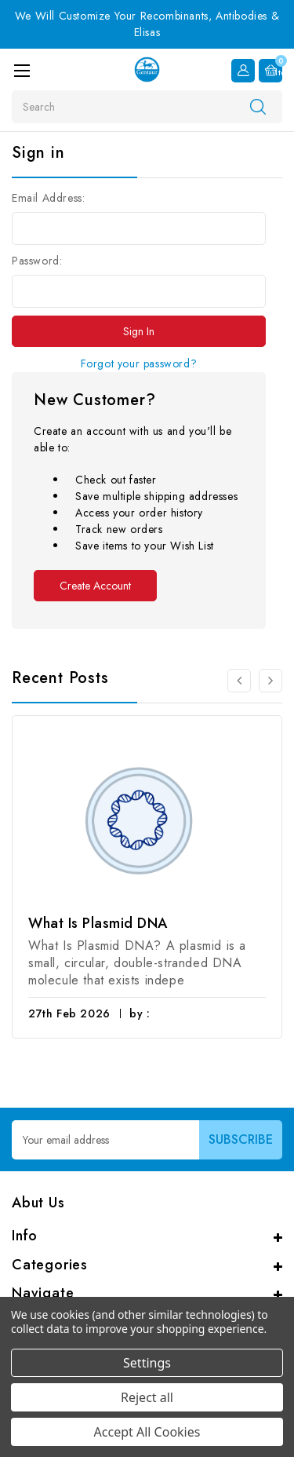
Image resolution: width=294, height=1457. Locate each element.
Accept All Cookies (147, 1432)
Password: (37, 260)
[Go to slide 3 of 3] (239, 680)
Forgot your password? (139, 363)
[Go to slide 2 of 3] (270, 680)
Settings (147, 1362)
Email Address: (48, 198)
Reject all (147, 1397)
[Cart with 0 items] (270, 70)
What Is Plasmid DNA (98, 923)
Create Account (95, 585)
